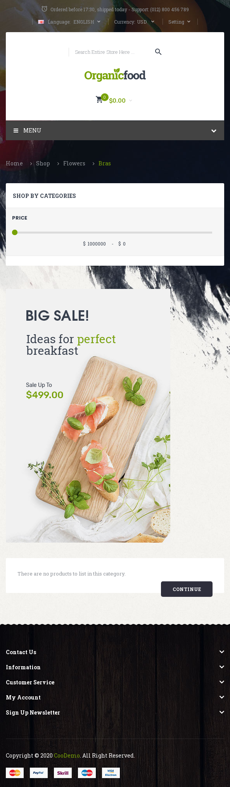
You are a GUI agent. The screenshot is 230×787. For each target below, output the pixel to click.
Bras (105, 163)
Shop (43, 163)
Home (14, 163)
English (70, 21)
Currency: (124, 22)
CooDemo (67, 755)
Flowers (74, 163)
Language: (59, 22)
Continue (187, 589)
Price (19, 218)
